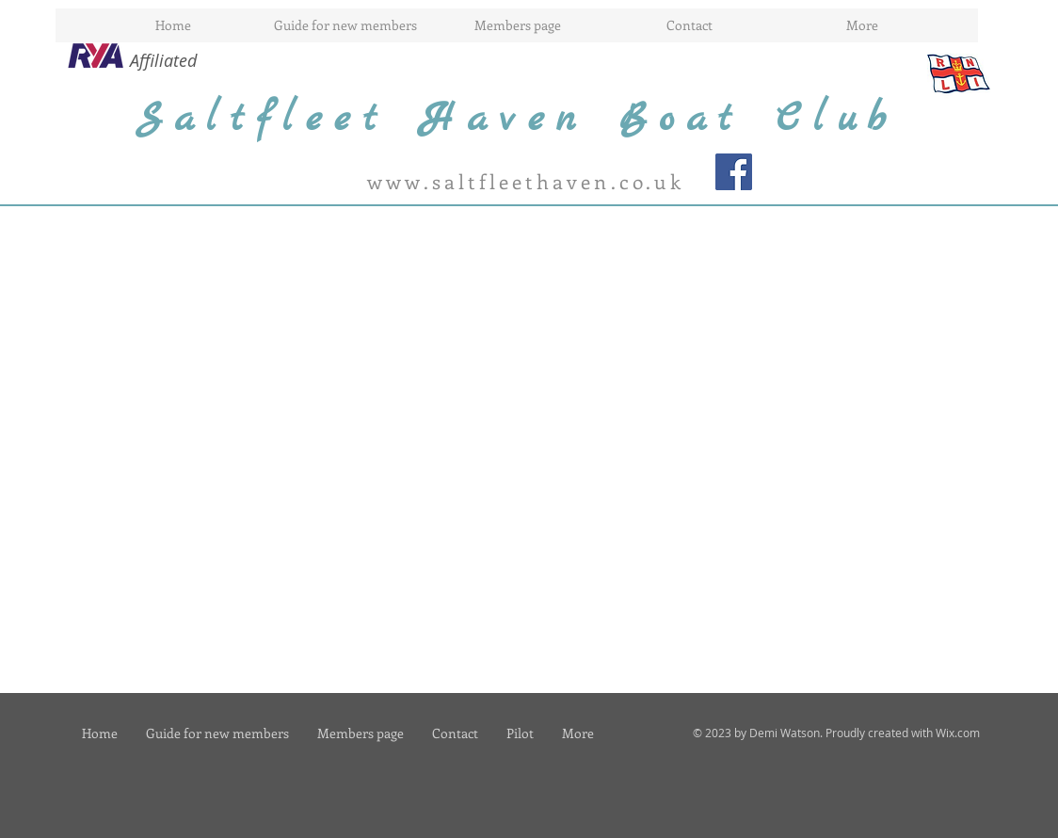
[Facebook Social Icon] (733, 171)
